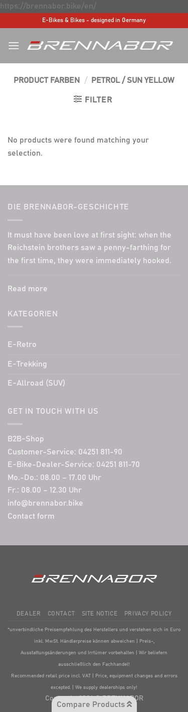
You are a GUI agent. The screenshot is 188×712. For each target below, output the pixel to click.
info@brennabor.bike (45, 503)
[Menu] (14, 45)
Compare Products (94, 704)
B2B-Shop (26, 439)
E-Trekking (27, 364)
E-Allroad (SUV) (36, 383)
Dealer (29, 614)
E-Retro (22, 344)
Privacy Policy (148, 614)
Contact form (31, 516)
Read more (28, 289)
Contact (61, 614)
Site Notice (100, 614)
